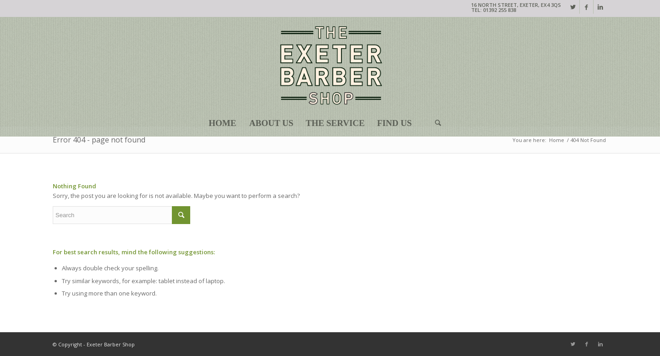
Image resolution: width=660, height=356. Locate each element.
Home (556, 140)
